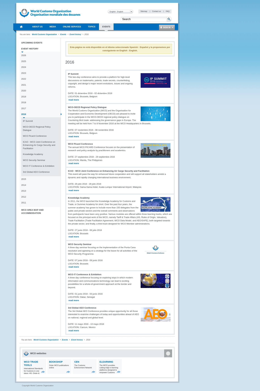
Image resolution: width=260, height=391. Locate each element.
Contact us (156, 11)
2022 (23, 79)
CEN (76, 361)
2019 (23, 96)
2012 (23, 197)
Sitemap (144, 11)
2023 (23, 73)
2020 (23, 90)
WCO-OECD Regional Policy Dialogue (37, 128)
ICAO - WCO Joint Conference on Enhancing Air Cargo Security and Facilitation (39, 145)
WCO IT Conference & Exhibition (38, 166)
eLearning (106, 361)
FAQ (167, 11)
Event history (75, 34)
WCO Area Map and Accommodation (32, 211)
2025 (23, 61)
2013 (23, 191)
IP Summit (28, 121)
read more (73, 100)
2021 (23, 85)
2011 (23, 202)
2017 (23, 108)
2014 (23, 185)
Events (63, 34)
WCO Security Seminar (34, 160)
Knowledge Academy (33, 154)
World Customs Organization (44, 34)
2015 (23, 179)
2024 (23, 67)
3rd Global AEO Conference (36, 172)
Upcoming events (31, 42)
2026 (23, 55)
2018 (23, 102)
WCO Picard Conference (35, 136)
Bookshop (56, 361)
